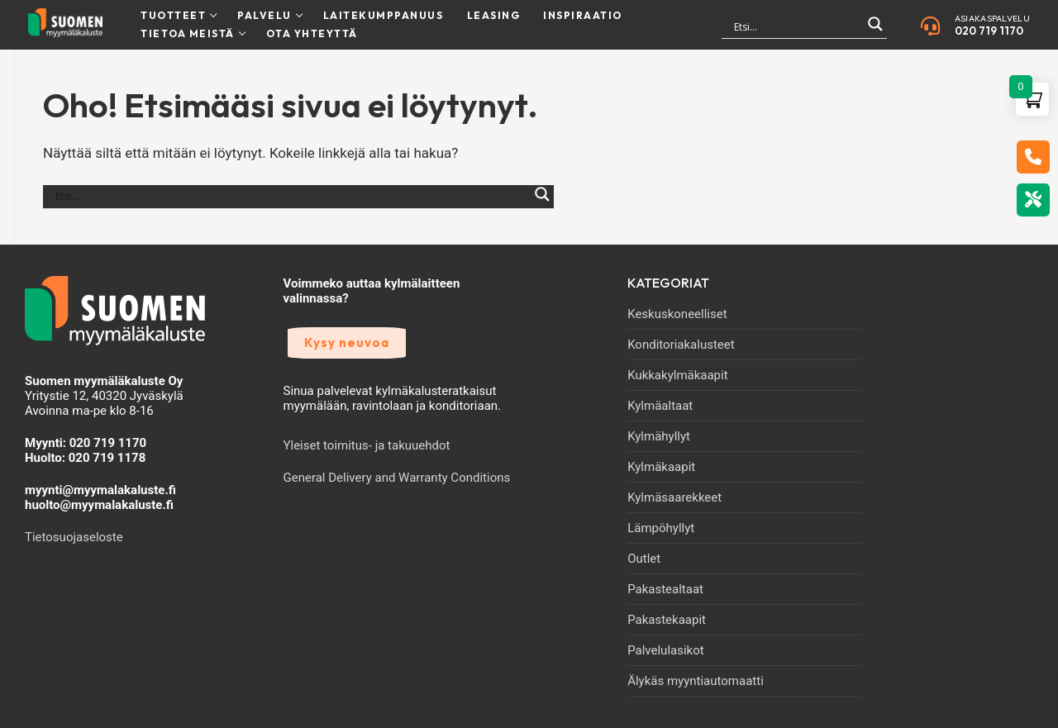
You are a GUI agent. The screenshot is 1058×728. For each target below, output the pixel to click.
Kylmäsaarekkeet (674, 497)
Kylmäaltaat (660, 405)
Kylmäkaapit (661, 466)
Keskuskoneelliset (677, 314)
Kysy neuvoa (346, 342)
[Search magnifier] (875, 31)
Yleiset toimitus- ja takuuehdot (367, 445)
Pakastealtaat (665, 589)
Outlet (643, 558)
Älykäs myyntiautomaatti (695, 680)
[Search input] (797, 26)
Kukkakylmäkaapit (677, 375)
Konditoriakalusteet (681, 344)
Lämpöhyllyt (660, 528)
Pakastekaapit (666, 619)
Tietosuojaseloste (74, 537)
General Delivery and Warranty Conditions (397, 477)
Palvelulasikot (665, 650)
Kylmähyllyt (658, 436)
